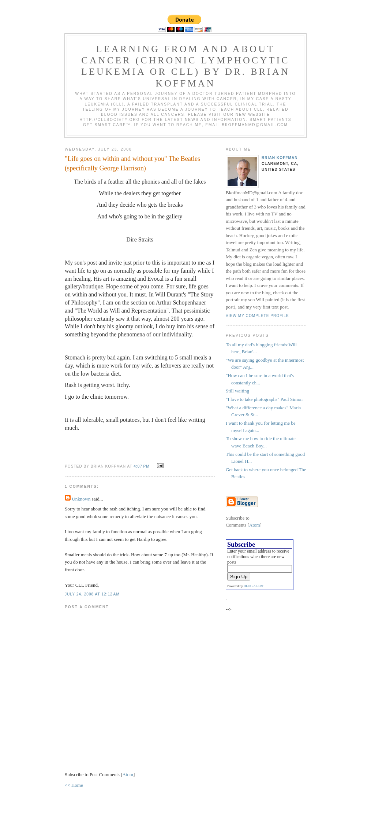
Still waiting (237, 391)
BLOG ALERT (254, 586)
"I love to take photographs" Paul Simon (264, 399)
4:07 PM (142, 466)
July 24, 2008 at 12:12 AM (92, 594)
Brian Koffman (280, 158)
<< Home (74, 785)
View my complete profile (257, 316)
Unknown (81, 499)
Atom (127, 774)
